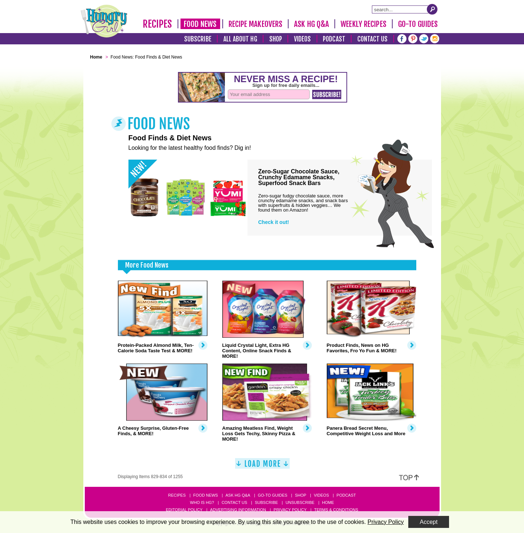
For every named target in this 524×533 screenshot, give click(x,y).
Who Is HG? (202, 502)
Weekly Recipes (363, 24)
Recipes (157, 24)
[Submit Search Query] (432, 9)
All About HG (240, 39)
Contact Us (372, 39)
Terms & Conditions (336, 510)
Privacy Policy (290, 510)
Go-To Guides (418, 24)
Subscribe (197, 39)
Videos (302, 39)
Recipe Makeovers (256, 24)
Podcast (334, 39)
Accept (429, 522)
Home (328, 502)
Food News (200, 24)
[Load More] (262, 466)
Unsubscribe (300, 502)
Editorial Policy (184, 510)
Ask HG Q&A (311, 24)
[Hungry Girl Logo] (104, 21)
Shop (275, 39)
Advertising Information (238, 510)
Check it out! (273, 222)
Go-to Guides (272, 495)
